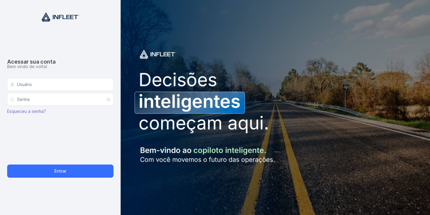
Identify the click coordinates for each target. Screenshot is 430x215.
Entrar (60, 170)
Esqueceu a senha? (26, 111)
